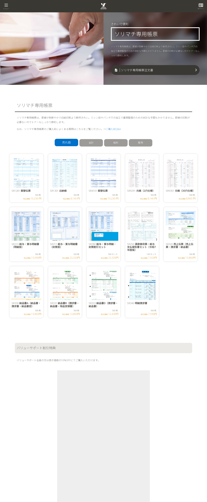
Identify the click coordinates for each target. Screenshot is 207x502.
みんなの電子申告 (30, 463)
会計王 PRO (27, 473)
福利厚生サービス (110, 468)
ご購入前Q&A (113, 129)
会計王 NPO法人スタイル (33, 478)
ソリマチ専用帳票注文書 (137, 70)
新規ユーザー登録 (150, 453)
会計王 (26, 468)
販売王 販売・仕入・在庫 (73, 463)
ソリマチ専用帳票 (110, 478)
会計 (91, 142)
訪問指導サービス (110, 463)
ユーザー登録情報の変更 (153, 458)
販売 (140, 142)
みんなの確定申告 (30, 458)
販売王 (66, 458)
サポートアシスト (150, 463)
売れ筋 (66, 142)
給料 (115, 142)
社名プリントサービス (112, 482)
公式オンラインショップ (56, 411)
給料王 (66, 453)
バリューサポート (110, 458)
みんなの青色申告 (30, 453)
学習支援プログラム (111, 473)
